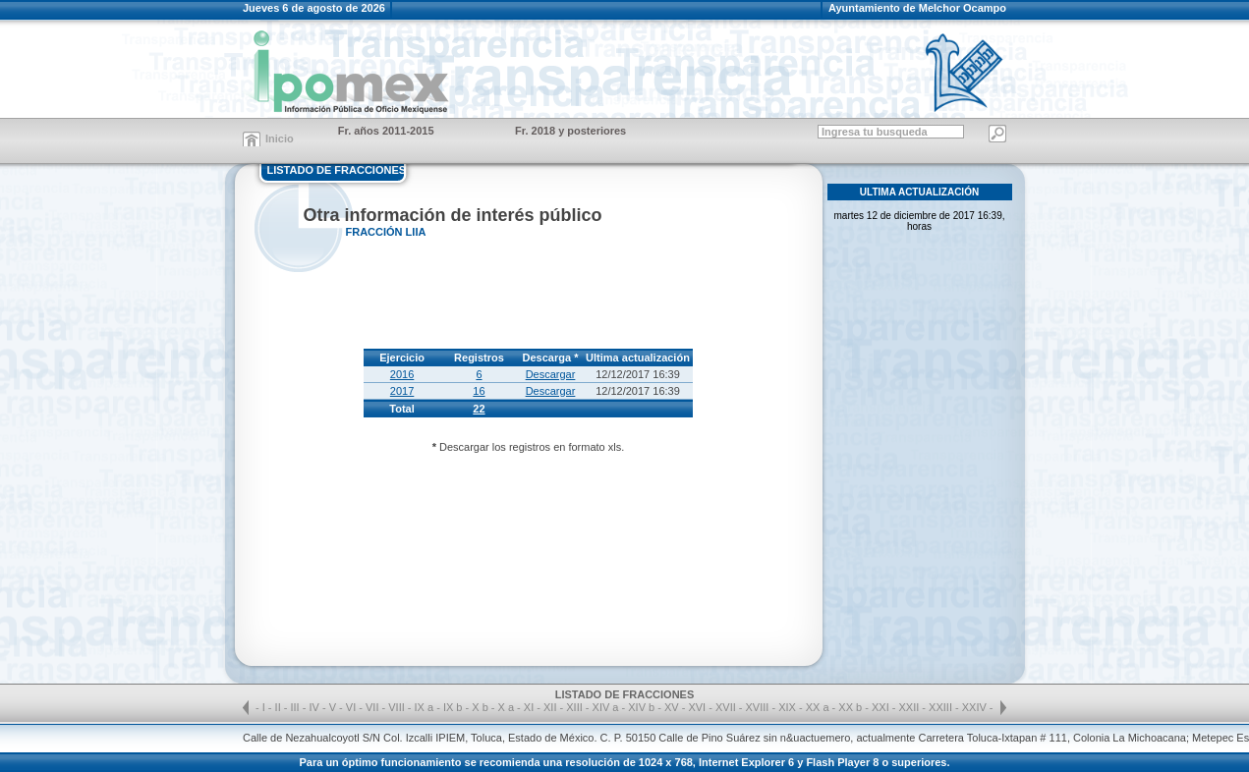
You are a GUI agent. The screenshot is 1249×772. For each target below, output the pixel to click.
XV (673, 707)
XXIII (942, 707)
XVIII (759, 707)
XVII (727, 707)
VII (374, 707)
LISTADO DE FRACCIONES (337, 170)
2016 (402, 374)
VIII (398, 707)
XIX (788, 707)
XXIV (976, 707)
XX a (817, 707)
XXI (882, 707)
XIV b (641, 707)
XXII (911, 707)
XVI (698, 707)
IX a (424, 707)
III (297, 707)
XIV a (606, 707)
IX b (453, 707)
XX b (850, 707)
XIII (576, 707)
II (279, 707)
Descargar (551, 374)
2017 (402, 391)
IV (315, 707)
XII (551, 707)
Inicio (279, 138)
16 (478, 391)
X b (480, 707)
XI (530, 707)
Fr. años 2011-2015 (386, 131)
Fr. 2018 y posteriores (570, 131)
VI (352, 707)
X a (506, 707)
